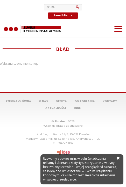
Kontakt (110, 101)
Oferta (61, 101)
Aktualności (55, 108)
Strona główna (18, 101)
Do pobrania (85, 101)
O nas (43, 101)
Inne (77, 108)
